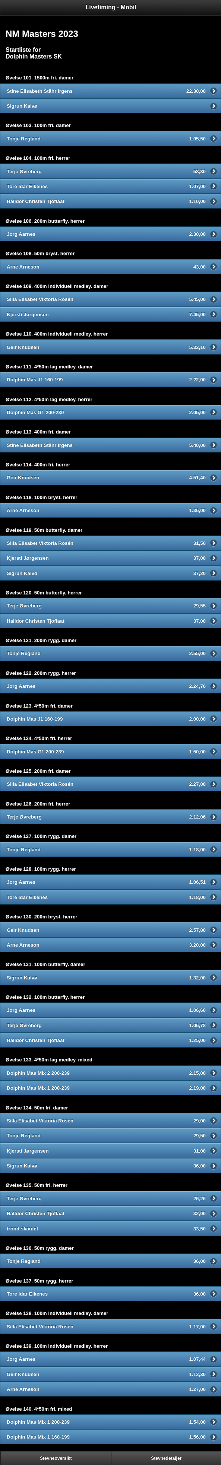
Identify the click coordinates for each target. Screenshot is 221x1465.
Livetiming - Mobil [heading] (111, 7)
